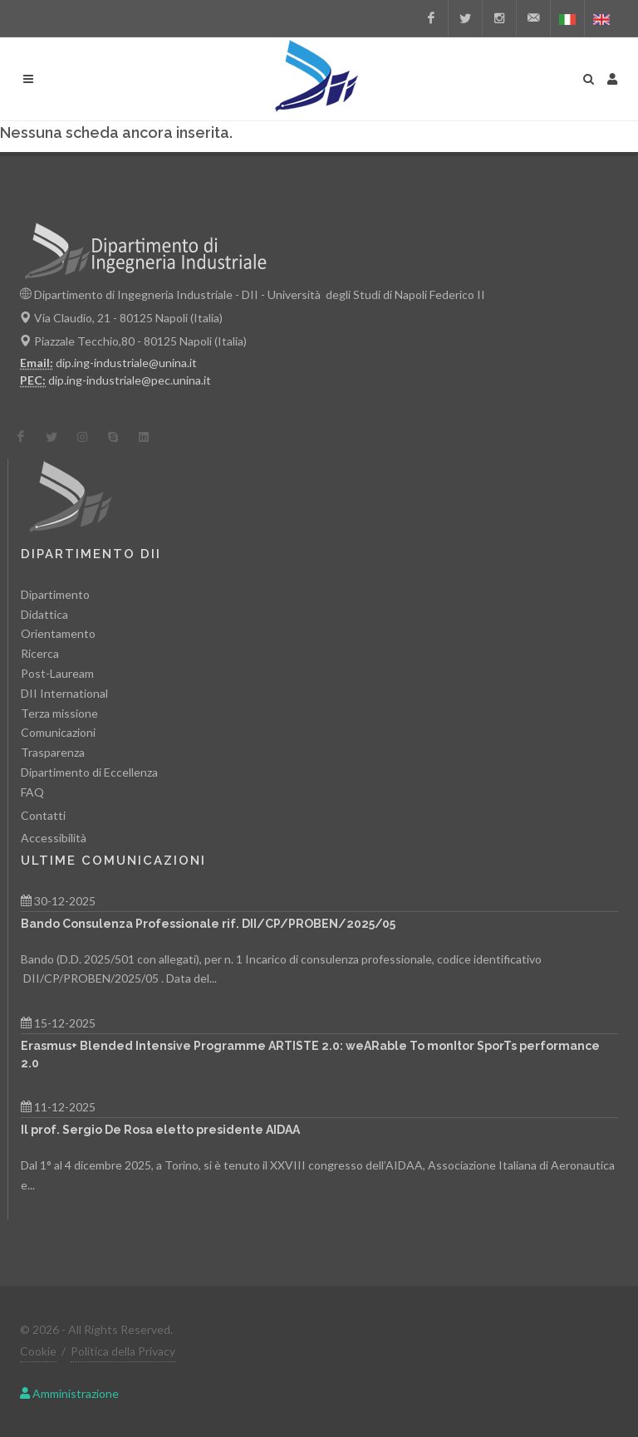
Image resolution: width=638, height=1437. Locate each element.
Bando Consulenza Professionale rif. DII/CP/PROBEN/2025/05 (208, 923)
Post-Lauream (57, 673)
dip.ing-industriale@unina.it (126, 363)
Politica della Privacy (123, 1351)
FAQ (32, 792)
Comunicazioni (58, 732)
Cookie (38, 1351)
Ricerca (40, 653)
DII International (64, 693)
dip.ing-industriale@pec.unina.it (129, 380)
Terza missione (59, 713)
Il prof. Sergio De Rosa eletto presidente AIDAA (160, 1129)
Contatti (43, 815)
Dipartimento (55, 594)
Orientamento (58, 633)
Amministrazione (69, 1393)
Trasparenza (53, 752)
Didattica (44, 614)
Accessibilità (53, 838)
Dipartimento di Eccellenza (89, 772)
